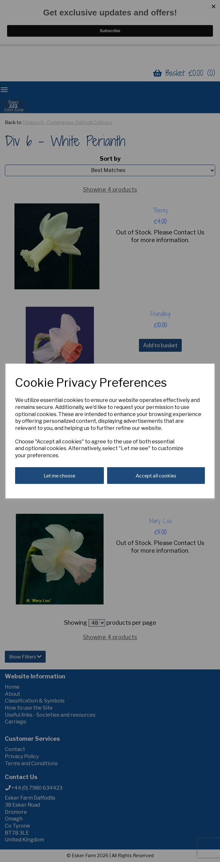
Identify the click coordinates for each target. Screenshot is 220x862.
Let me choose (59, 475)
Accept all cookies (156, 475)
